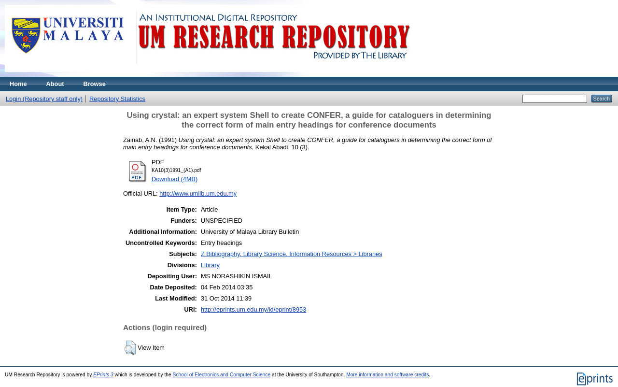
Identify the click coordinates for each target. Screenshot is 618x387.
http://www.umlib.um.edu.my (198, 193)
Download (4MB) (174, 179)
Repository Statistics (117, 98)
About (55, 83)
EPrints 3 (103, 374)
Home (18, 83)
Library (210, 265)
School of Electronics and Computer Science (222, 374)
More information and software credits (387, 374)
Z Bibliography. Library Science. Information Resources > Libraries (291, 254)
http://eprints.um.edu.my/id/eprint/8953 (253, 309)
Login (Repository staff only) (44, 98)
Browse (95, 83)
